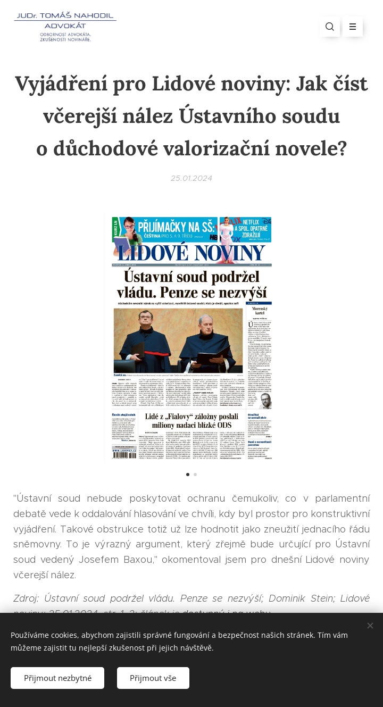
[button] (330, 26)
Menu (349, 26)
